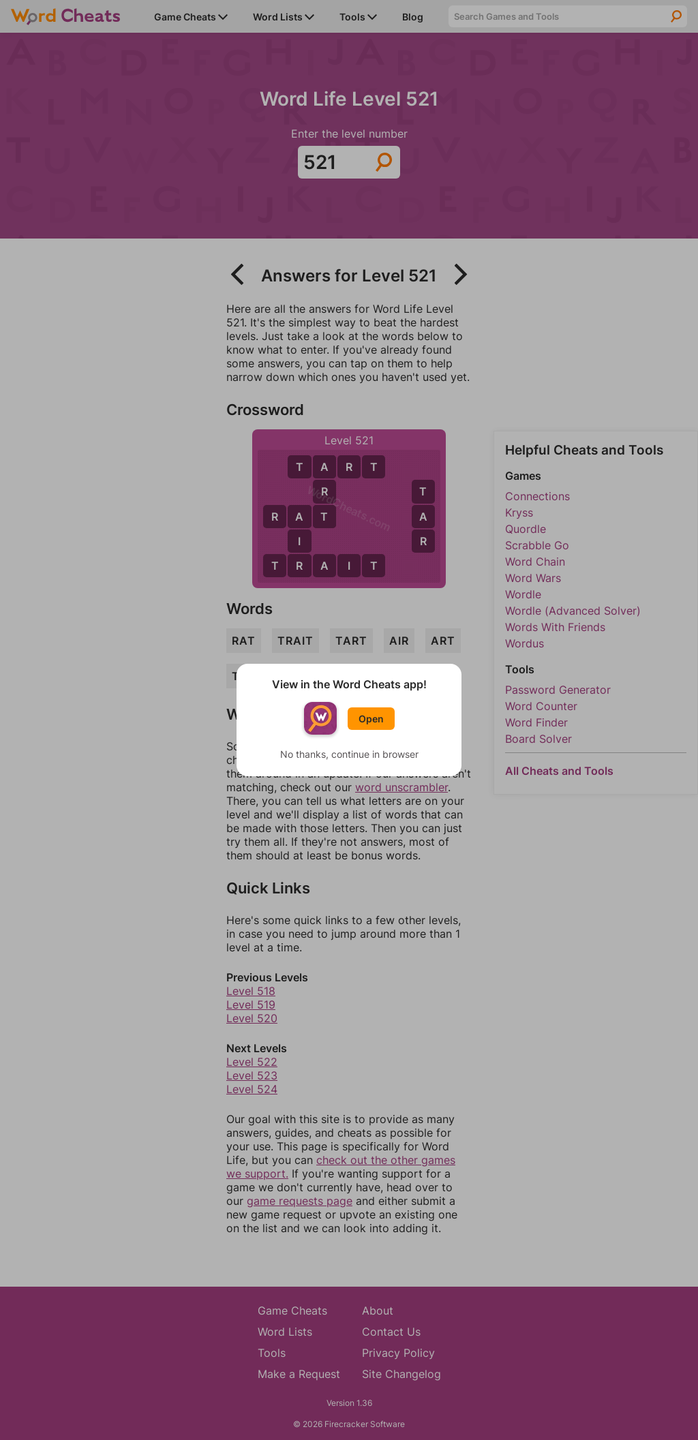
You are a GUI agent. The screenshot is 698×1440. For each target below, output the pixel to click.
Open (371, 718)
